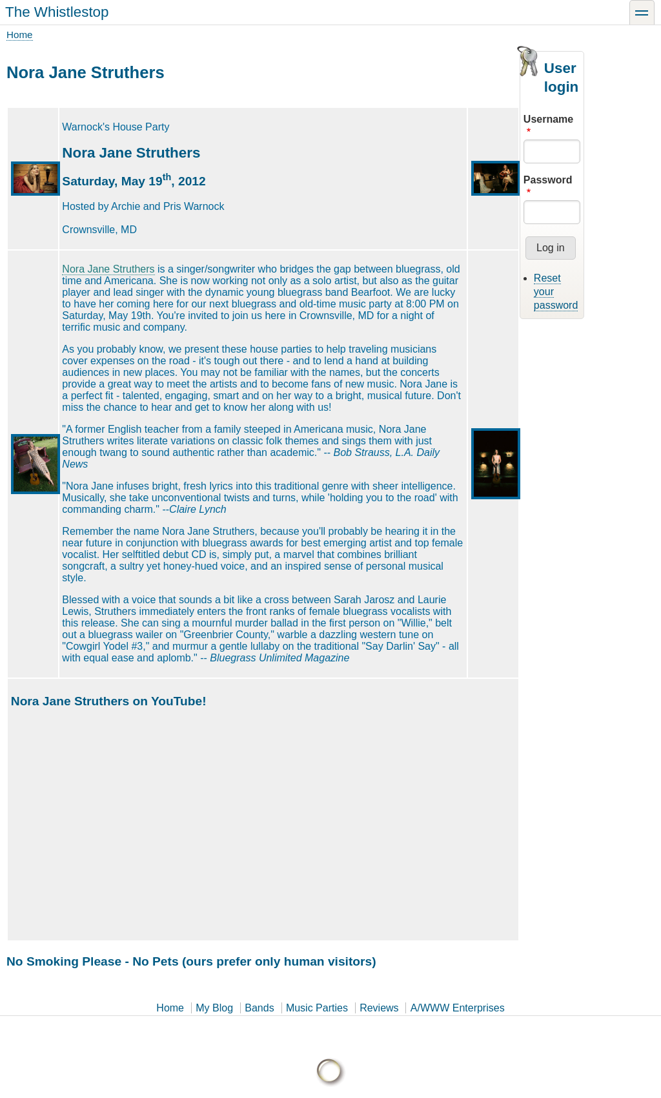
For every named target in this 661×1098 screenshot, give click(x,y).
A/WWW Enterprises (458, 1007)
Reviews (379, 1007)
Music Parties (317, 1007)
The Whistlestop (57, 12)
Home (19, 34)
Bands (259, 1007)
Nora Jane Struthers (108, 269)
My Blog (214, 1007)
